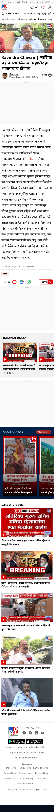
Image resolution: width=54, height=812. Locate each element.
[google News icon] (21, 282)
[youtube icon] (14, 282)
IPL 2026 (27, 13)
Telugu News (24, 767)
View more (43, 431)
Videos (21, 19)
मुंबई (44, 13)
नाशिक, (31, 159)
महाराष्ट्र (37, 13)
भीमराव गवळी (14, 74)
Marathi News (8, 19)
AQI (37, 7)
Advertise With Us (38, 747)
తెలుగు (24, 2)
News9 (11, 2)
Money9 (30, 778)
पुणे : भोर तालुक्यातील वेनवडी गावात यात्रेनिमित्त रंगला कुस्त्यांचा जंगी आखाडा (19, 490)
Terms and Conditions (26, 757)
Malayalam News (26, 783)
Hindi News (10, 767)
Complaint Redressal (18, 752)
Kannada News (40, 767)
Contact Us (9, 747)
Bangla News (10, 773)
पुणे (49, 13)
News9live (9, 778)
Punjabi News (42, 773)
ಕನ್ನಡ (18, 2)
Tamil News (42, 778)
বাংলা (32, 2)
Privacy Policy (37, 752)
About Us (22, 747)
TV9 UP (20, 778)
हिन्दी (3, 2)
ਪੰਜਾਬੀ (47, 2)
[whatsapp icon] (29, 282)
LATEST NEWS (13, 13)
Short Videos (13, 432)
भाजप (5, 274)
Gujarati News (26, 773)
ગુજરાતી (39, 2)
